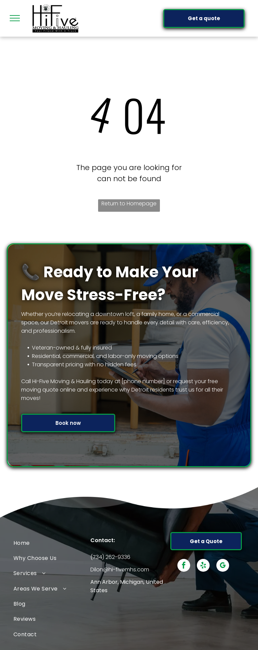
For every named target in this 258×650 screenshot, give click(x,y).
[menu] (15, 18)
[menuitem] (51, 542)
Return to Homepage (129, 203)
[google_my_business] (222, 566)
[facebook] (183, 566)
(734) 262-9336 (110, 557)
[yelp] (203, 566)
